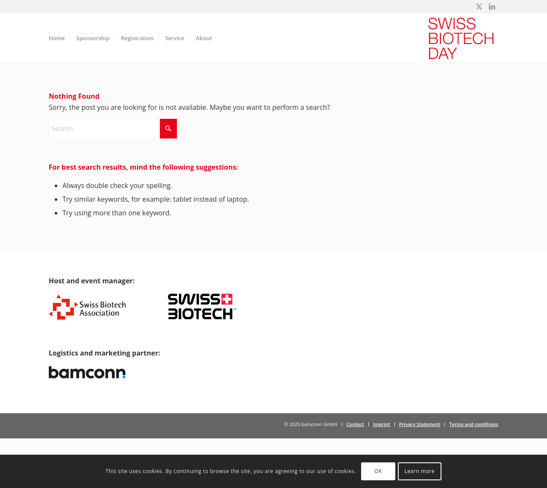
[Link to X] (479, 6)
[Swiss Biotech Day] (461, 38)
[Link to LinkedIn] (491, 6)
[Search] (113, 128)
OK (378, 471)
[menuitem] (57, 38)
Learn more (419, 471)
